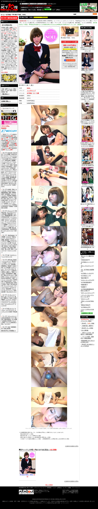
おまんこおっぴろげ (87, 280)
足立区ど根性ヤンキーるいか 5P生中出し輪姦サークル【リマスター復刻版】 (87, 144)
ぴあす (14, 266)
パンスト (10, 39)
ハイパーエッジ (6, 261)
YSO (8, 327)
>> (5, 94)
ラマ (12, 318)
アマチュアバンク (8, 173)
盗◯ (12, 52)
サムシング (10, 211)
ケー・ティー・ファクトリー (8, 203)
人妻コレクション (8, 269)
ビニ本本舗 (7, 267)
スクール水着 (8, 56)
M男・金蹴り (9, 27)
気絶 (8, 52)
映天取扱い (9, 166)
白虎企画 (3, 145)
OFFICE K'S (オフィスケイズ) (9, 181)
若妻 (12, 38)
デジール (9, 244)
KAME (9, 189)
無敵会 (3, 299)
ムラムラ (8, 299)
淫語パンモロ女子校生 (87, 301)
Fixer (8, 284)
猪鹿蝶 (13, 160)
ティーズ (8, 149)
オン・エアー (8, 172)
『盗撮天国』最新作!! (87, 325)
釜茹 (10, 192)
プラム (7, 276)
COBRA (4, 146)
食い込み (8, 53)
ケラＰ (8, 201)
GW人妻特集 (84, 330)
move (10, 298)
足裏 (6, 39)
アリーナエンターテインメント (9, 156)
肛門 (2, 90)
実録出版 (9, 214)
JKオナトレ (84, 299)
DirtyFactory (11, 235)
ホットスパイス (8, 285)
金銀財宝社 (4, 197)
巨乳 (8, 45)
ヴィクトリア (5, 165)
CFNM (3, 27)
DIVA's (6, 246)
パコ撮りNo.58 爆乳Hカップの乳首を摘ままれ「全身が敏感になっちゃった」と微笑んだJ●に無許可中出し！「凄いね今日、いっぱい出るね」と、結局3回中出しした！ (87, 95)
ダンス (10, 61)
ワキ (12, 62)
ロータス (7, 324)
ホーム (2, 14)
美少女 (3, 30)
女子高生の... (85, 275)
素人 (14, 29)
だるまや (8, 237)
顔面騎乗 (3, 50)
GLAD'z (11, 197)
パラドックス (11, 262)
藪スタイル (10, 308)
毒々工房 (7, 249)
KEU (5, 198)
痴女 (6, 36)
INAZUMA (8, 160)
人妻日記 (13, 270)
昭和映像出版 (8, 215)
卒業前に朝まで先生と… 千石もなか (88, 70)
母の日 (14, 261)
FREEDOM (84, 260)
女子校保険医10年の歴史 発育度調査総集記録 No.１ (88, 247)
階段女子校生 (85, 305)
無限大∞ (6, 298)
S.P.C (2, 186)
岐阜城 (9, 195)
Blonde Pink (9, 282)
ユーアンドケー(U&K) (8, 310)
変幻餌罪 (8, 288)
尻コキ (10, 35)
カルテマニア (11, 191)
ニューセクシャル (7, 256)
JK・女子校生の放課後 (87, 269)
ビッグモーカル (9, 269)
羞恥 (6, 61)
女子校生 (8, 14)
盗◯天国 (10, 247)
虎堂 (12, 249)
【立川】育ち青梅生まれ (87, 165)
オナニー (10, 41)
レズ (11, 47)
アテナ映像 (7, 154)
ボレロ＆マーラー (12, 292)
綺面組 (14, 195)
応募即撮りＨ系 (10, 178)
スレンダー (9, 64)
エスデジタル (5, 168)
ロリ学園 (14, 319)
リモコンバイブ (10, 59)
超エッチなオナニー (87, 266)
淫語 (2, 44)
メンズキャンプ (9, 304)
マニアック (10, 296)
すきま (7, 220)
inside (14, 185)
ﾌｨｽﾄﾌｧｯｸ (7, 65)
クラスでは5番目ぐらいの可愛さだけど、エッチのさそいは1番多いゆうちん (87, 121)
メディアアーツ (5, 301)
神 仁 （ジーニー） (9, 226)
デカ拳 (9, 243)
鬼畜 (3, 59)
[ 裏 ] (32, 85)
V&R (13, 278)
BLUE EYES (7, 281)
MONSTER (12, 145)
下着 (2, 89)
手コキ (14, 33)
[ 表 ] (27, 85)
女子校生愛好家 (85, 282)
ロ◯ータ (8, 30)
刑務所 (3, 92)
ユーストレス (10, 310)
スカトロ (9, 49)
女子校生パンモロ (86, 273)
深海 (2, 220)
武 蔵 (14, 298)
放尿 (14, 49)
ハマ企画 (12, 143)
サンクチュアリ (11, 212)
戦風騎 (5, 224)
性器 (14, 90)
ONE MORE (7, 328)
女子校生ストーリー (87, 262)
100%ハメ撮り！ (6, 272)
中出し (13, 45)
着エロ (13, 65)
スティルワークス (8, 230)
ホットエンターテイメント (8, 289)
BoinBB (13, 264)
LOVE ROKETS (5, 318)
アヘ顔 (7, 90)
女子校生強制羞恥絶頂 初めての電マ (87, 289)
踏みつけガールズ (9, 275)
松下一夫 (3, 296)
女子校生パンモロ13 (87, 184)
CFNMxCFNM (5, 217)
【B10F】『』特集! (87, 323)
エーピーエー (8, 169)
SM (5, 49)
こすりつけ (8, 44)
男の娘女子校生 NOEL (27, 474)
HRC (11, 165)
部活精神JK (9, 273)
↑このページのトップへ (71, 446)
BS (2, 267)
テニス (10, 89)
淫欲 (14, 89)
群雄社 (11, 206)
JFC (14, 215)
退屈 (11, 90)
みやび (14, 299)
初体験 (83, 287)
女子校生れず (85, 307)
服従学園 (83, 278)
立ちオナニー (11, 42)
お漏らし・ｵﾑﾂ (11, 50)
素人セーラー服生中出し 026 (87, 204)
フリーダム (9, 279)
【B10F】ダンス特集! (87, 328)
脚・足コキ (4, 35)
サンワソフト (8, 139)
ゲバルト (11, 200)
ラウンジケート (11, 316)
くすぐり (3, 52)
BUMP (9, 266)
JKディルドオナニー (87, 293)
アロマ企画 (5, 159)
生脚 (6, 89)
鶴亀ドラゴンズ (11, 241)
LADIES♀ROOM (6, 321)
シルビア (13, 218)
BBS (13, 272)
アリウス (5, 156)
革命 (13, 189)
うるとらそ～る (10, 163)
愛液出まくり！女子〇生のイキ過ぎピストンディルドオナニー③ (87, 49)
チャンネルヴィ (10, 238)
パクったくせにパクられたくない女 (87, 295)
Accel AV (9, 152)
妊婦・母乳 (7, 38)
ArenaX (14, 157)
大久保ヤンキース (6, 180)
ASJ (15, 166)
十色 (10, 246)
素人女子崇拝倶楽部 (8, 228)
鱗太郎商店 (7, 319)
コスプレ (7, 55)
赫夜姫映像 (4, 192)
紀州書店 (7, 194)
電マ (14, 61)
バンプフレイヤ (5, 264)
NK (8, 255)
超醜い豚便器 (5, 240)
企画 (12, 55)
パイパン (7, 62)
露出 (12, 58)
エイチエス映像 (8, 176)
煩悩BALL (4, 266)
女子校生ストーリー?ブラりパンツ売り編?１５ (87, 225)
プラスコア (13, 276)
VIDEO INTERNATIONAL (9, 135)
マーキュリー (11, 295)
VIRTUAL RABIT (12, 259)
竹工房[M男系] (13, 137)
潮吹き (5, 41)
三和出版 (3, 214)
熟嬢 (10, 227)
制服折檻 (83, 284)
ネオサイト (13, 255)
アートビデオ (7, 185)
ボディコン (7, 58)
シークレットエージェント (9, 217)
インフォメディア (6, 162)
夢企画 (15, 311)
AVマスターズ (10, 175)
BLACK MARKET (6, 278)
